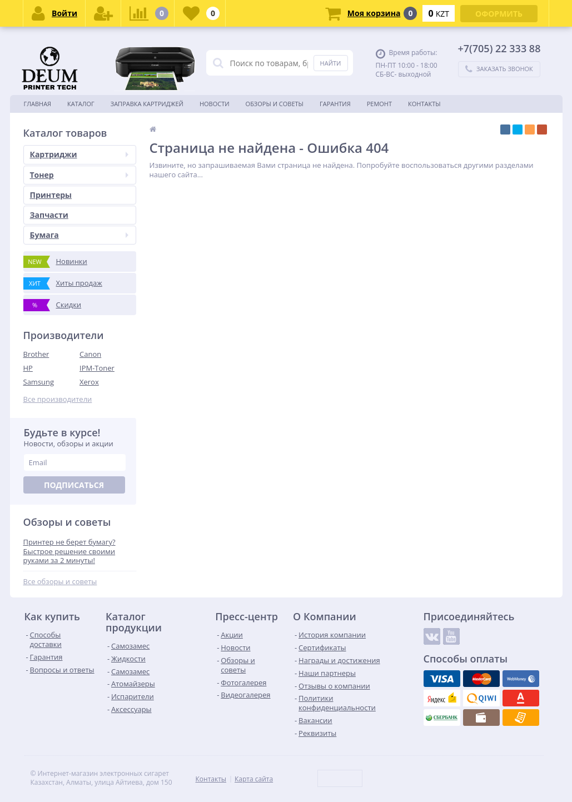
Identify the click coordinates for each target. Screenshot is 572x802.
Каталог (80, 103)
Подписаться (74, 485)
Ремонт (379, 103)
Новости (215, 103)
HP (28, 368)
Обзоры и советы (275, 103)
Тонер (79, 175)
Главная (38, 103)
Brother (36, 354)
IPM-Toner (97, 368)
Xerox (89, 382)
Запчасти (49, 215)
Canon (90, 354)
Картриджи (79, 154)
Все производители (57, 399)
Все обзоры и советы (60, 581)
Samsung (38, 382)
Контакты (424, 103)
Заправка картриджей (147, 103)
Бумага (79, 235)
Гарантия (335, 103)
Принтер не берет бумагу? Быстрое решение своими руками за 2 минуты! (69, 551)
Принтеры (51, 195)
